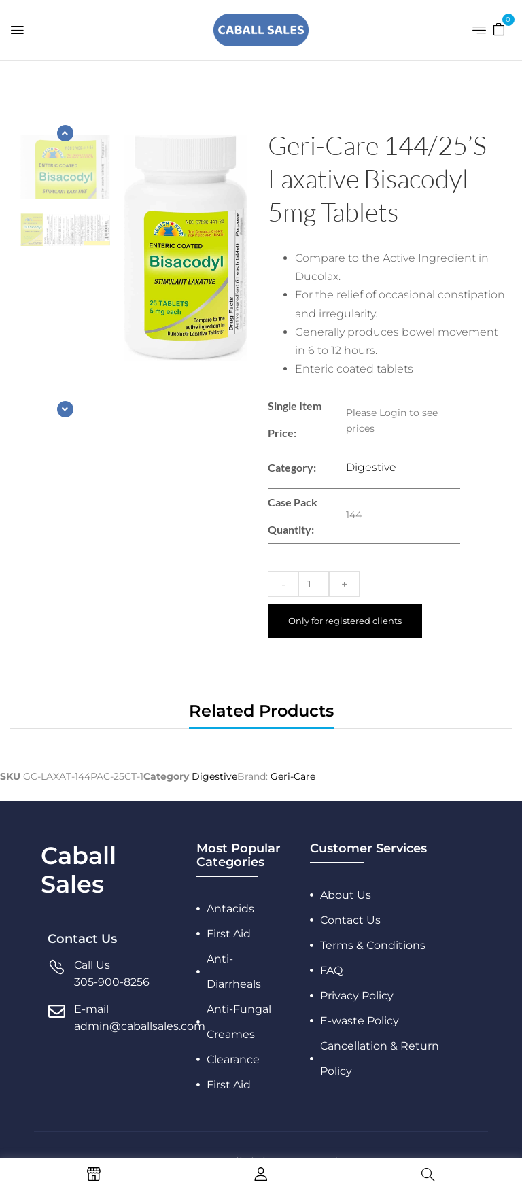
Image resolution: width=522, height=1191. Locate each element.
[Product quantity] (313, 584)
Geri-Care (293, 776)
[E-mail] (56, 1018)
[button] (499, 28)
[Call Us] (56, 974)
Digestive (371, 467)
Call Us (92, 965)
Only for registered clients (345, 620)
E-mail (91, 1009)
